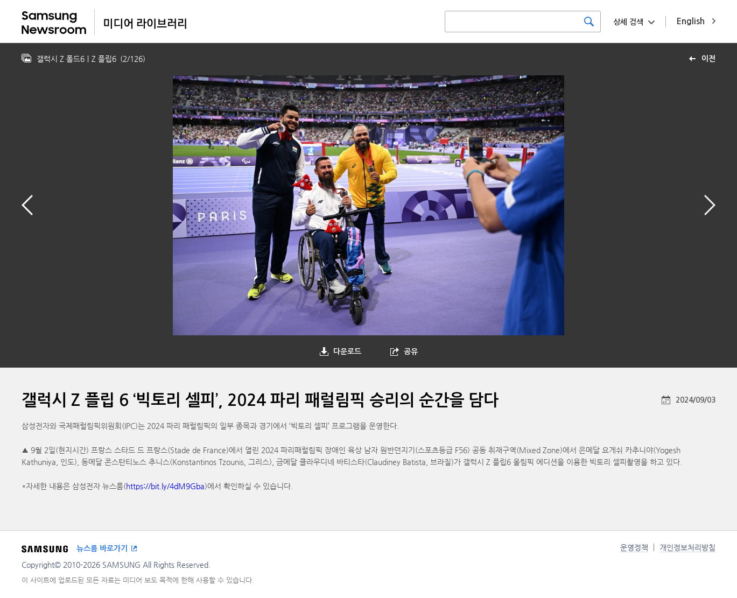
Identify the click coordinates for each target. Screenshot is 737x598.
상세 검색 (628, 22)
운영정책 (634, 547)
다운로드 (347, 351)
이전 (708, 58)
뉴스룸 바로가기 (102, 548)
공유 (411, 351)
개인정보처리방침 (687, 547)
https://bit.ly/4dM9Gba (165, 486)
